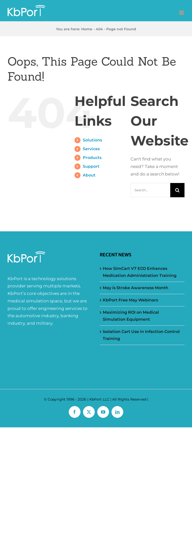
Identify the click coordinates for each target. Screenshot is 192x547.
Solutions (92, 140)
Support (91, 166)
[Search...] (150, 190)
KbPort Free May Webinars (130, 300)
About (89, 175)
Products (92, 157)
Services (91, 148)
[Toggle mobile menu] (181, 12)
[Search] (177, 190)
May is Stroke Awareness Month (135, 287)
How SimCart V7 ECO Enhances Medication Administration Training (139, 272)
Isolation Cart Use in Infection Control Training (141, 335)
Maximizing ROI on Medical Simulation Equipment (131, 316)
